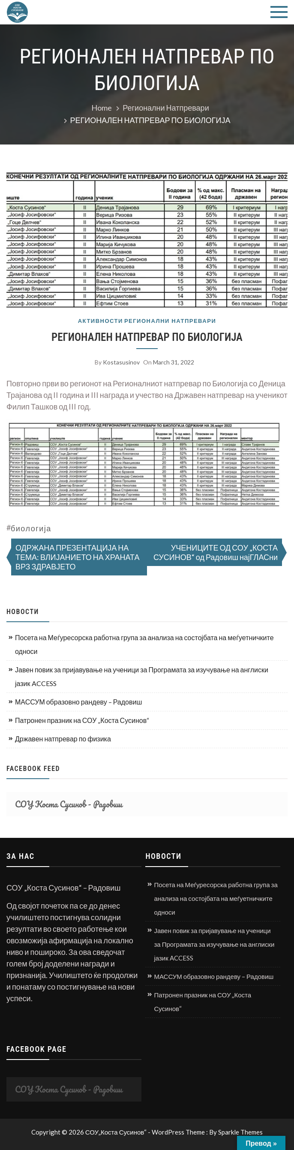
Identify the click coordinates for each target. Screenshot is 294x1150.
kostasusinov (121, 362)
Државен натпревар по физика (63, 739)
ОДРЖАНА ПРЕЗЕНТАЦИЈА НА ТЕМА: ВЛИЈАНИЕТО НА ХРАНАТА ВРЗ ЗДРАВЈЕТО (77, 557)
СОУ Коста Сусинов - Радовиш (68, 804)
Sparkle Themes (240, 1132)
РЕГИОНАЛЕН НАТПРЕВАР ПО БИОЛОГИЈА (147, 337)
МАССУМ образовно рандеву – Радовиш (78, 702)
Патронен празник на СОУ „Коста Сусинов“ (82, 720)
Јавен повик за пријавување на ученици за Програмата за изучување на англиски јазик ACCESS (141, 676)
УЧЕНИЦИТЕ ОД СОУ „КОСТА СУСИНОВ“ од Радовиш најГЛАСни (215, 552)
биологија (31, 528)
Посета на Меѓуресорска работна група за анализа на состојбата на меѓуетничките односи (144, 644)
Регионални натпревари (170, 321)
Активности (100, 321)
